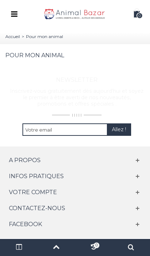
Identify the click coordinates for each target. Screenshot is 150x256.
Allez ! (119, 129)
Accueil (12, 36)
